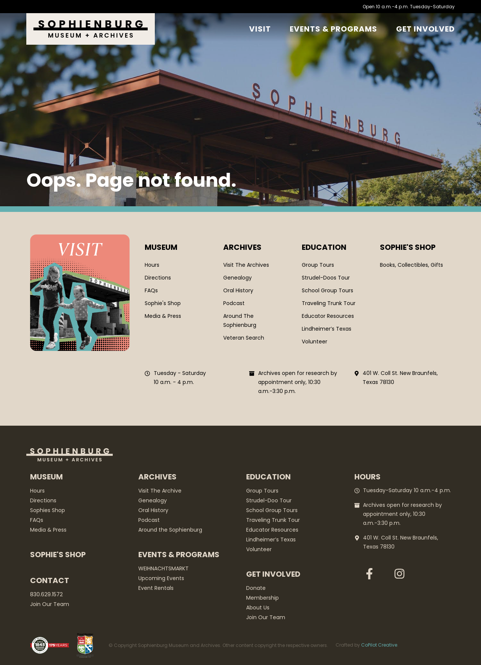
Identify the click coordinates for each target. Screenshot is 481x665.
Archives (242, 247)
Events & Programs (333, 29)
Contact (49, 580)
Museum (161, 247)
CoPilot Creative (379, 645)
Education (324, 247)
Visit (260, 29)
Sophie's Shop (58, 554)
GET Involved (425, 29)
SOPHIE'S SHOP (408, 247)
